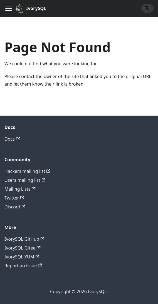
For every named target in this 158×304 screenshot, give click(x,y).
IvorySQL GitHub (24, 239)
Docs (12, 139)
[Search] (147, 8)
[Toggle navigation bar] (8, 8)
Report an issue (23, 266)
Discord (14, 207)
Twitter (14, 198)
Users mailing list (24, 180)
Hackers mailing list (27, 171)
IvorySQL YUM (21, 257)
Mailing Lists (20, 189)
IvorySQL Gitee (22, 248)
